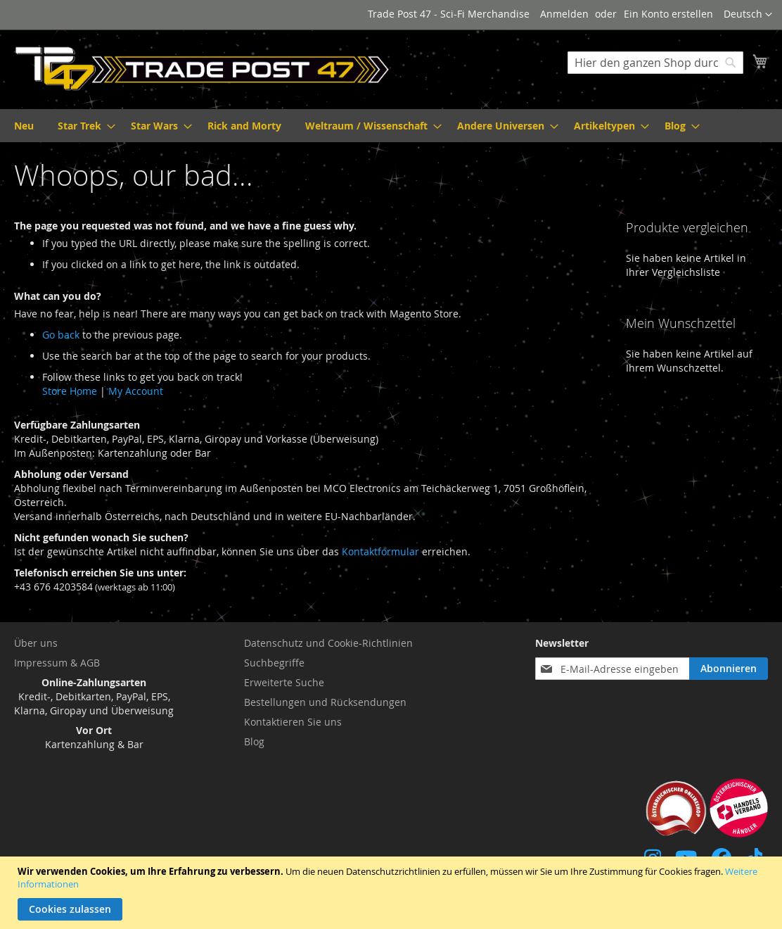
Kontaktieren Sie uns (293, 721)
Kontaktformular (380, 551)
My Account (135, 391)
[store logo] (202, 68)
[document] (393, 893)
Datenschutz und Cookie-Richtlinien (328, 643)
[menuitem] (24, 125)
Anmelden (564, 13)
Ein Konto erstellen (668, 13)
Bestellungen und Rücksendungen (325, 702)
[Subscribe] (728, 668)
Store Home (69, 391)
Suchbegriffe (274, 662)
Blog (254, 741)
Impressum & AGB (57, 662)
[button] (748, 15)
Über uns (36, 643)
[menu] (391, 125)
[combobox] (655, 62)
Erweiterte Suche (284, 682)
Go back (60, 334)
